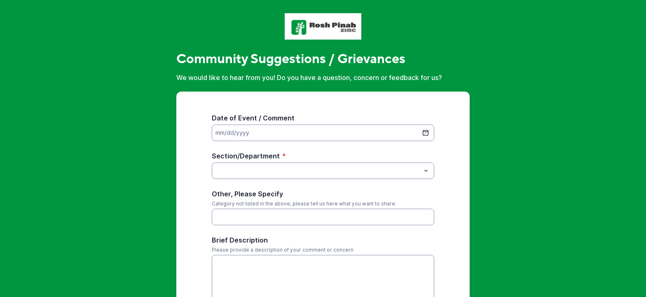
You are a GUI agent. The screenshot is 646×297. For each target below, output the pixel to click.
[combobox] (323, 171)
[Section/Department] (316, 171)
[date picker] (425, 133)
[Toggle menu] (426, 171)
